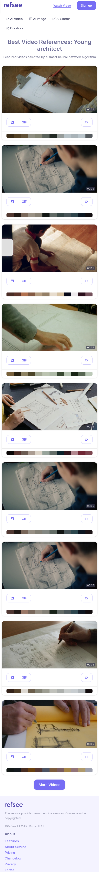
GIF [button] (24, 122)
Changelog (13, 858)
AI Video (14, 19)
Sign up (86, 5)
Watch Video (62, 5)
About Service (15, 847)
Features (12, 841)
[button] (12, 122)
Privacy (10, 864)
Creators (14, 28)
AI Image (37, 19)
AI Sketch (61, 19)
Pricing (10, 853)
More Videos (49, 785)
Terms (9, 870)
